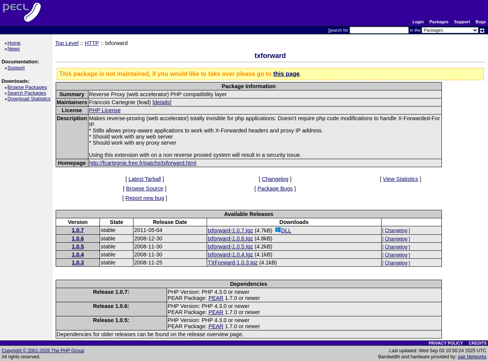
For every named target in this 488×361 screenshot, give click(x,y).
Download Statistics (30, 99)
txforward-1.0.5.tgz (230, 246)
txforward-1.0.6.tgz (230, 238)
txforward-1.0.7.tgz (230, 230)
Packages (438, 21)
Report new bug (144, 198)
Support (462, 21)
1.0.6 (78, 238)
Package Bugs (275, 188)
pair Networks (472, 356)
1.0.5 (78, 246)
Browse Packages (28, 87)
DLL (283, 230)
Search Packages (28, 93)
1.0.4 (78, 254)
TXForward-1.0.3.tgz (233, 262)
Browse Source (145, 188)
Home (15, 43)
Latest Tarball (144, 179)
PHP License (105, 110)
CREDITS (477, 343)
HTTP (92, 43)
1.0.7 (78, 230)
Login (418, 21)
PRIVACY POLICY (446, 343)
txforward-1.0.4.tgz (230, 254)
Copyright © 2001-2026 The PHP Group (43, 350)
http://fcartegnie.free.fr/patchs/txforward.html (143, 163)
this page (286, 74)
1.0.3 (78, 262)
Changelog (275, 179)
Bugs (481, 21)
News (15, 49)
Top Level (67, 43)
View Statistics (400, 179)
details (162, 102)
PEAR (216, 298)
